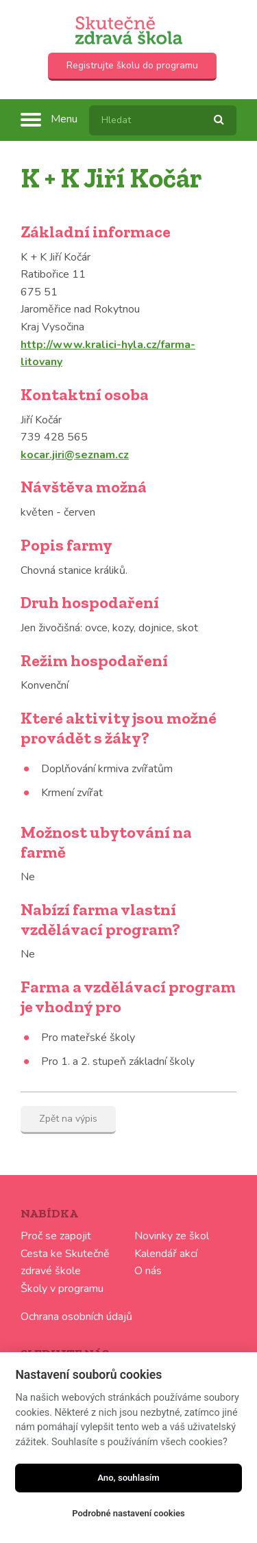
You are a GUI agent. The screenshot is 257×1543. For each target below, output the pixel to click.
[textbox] (162, 120)
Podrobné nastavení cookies (128, 1513)
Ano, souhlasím (128, 1478)
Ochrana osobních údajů (76, 1316)
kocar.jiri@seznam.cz (75, 454)
